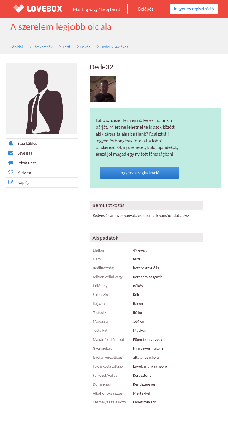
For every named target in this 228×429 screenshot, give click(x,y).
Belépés (145, 9)
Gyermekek (102, 348)
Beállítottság (103, 268)
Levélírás (19, 153)
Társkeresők (43, 47)
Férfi (66, 47)
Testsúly (99, 312)
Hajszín (98, 303)
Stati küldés (21, 143)
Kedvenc (19, 172)
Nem (97, 259)
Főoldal (16, 47)
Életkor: (99, 250)
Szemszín (100, 294)
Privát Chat (21, 162)
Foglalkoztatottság (108, 366)
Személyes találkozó (109, 402)
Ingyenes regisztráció (194, 9)
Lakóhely (100, 285)
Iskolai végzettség (107, 357)
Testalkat (100, 330)
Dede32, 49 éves (114, 47)
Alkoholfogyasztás (108, 393)
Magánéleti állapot (108, 339)
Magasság (101, 321)
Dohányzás (102, 384)
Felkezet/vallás (105, 375)
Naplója (18, 182)
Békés (85, 47)
